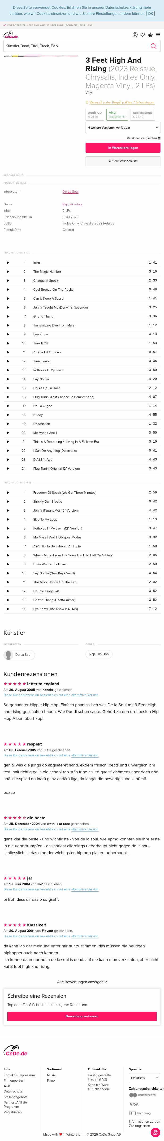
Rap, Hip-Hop (72, 204)
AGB (7, 1086)
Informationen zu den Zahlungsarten (144, 1124)
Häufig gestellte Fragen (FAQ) (99, 1077)
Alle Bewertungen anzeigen (82, 982)
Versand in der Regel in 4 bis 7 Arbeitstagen (122, 102)
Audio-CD (95, 115)
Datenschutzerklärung (123, 7)
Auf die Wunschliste (123, 161)
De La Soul (70, 191)
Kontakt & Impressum (19, 1075)
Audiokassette (142, 115)
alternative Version (85, 695)
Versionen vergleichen (143, 138)
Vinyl (117, 115)
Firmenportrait (14, 1081)
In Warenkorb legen (123, 148)
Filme (51, 1081)
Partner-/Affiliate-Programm (16, 1104)
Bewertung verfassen (82, 1016)
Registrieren (13, 1112)
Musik (51, 1075)
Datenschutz (13, 1091)
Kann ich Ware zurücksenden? (99, 1087)
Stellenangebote (16, 1097)
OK (150, 13)
